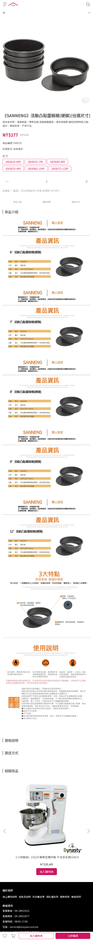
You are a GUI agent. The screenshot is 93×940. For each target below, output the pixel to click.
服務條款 (65, 857)
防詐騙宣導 (38, 857)
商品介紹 (17, 201)
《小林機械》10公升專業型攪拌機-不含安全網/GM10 (27, 819)
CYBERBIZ (43, 927)
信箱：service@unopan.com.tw (20, 887)
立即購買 (73, 936)
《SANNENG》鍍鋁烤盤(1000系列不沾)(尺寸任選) (66, 819)
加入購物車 (36, 936)
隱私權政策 (52, 857)
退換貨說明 (25, 857)
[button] (88, 811)
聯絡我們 (76, 857)
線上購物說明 (10, 857)
